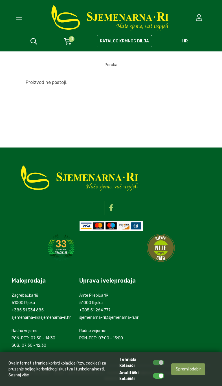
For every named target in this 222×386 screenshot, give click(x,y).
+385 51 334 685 (28, 310)
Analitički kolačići (129, 375)
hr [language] (185, 41)
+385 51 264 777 (95, 310)
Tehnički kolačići (127, 362)
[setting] (199, 17)
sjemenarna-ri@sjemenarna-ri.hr (41, 317)
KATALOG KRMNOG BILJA (124, 41)
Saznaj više (18, 375)
